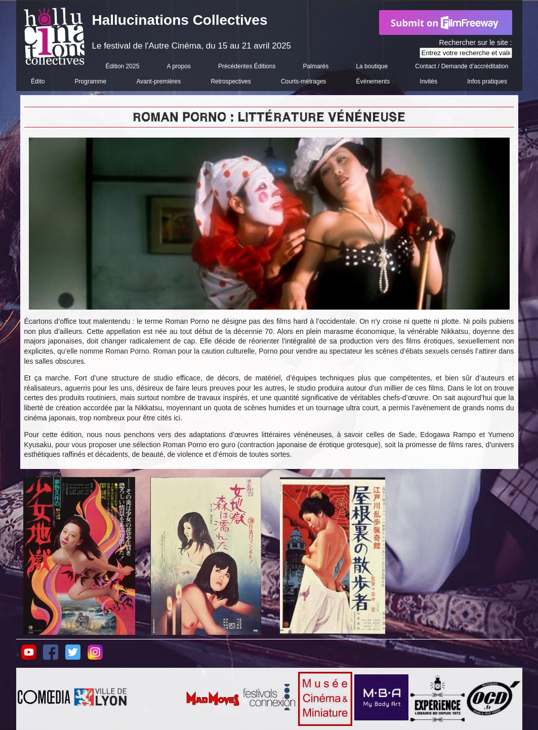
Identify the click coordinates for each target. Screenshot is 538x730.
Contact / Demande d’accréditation (461, 66)
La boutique (372, 66)
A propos (178, 66)
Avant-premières (158, 81)
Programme (91, 81)
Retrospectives (231, 81)
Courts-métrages (303, 81)
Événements (373, 81)
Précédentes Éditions (246, 66)
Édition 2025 (123, 66)
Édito (38, 81)
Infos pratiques (487, 81)
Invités (428, 81)
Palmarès (316, 66)
